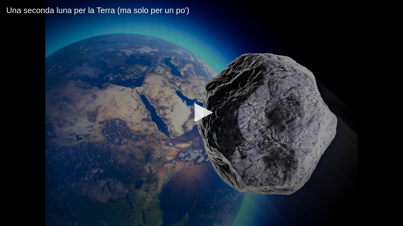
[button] (201, 112)
